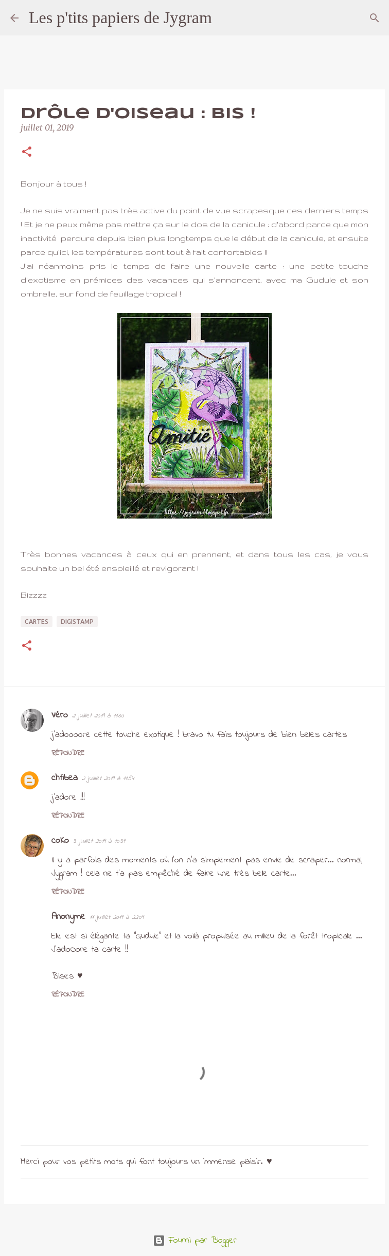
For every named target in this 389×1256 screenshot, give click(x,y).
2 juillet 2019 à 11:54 (108, 778)
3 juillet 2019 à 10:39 (99, 841)
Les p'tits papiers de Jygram (120, 17)
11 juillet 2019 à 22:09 (117, 917)
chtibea (64, 778)
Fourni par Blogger (195, 1240)
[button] (27, 152)
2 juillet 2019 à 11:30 (98, 716)
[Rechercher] (226, 18)
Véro (59, 715)
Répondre (67, 753)
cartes (36, 621)
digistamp (77, 621)
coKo (60, 840)
